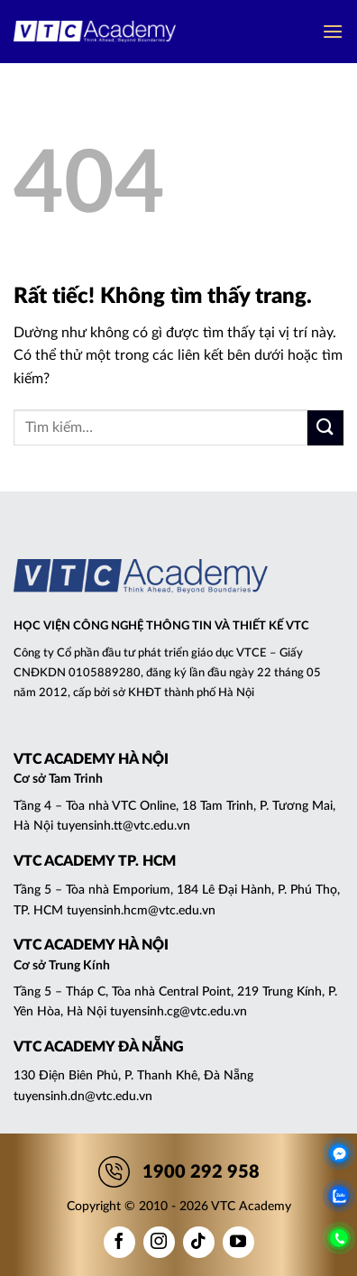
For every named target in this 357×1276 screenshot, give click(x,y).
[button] (332, 31)
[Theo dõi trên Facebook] (119, 1242)
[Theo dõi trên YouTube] (238, 1242)
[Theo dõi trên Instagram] (159, 1242)
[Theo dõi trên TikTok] (199, 1242)
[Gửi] (325, 427)
